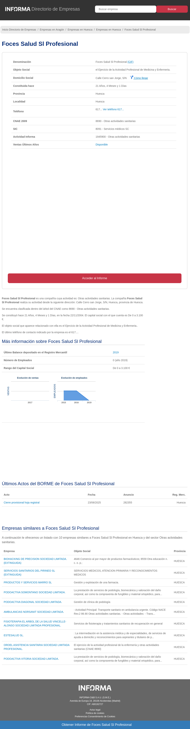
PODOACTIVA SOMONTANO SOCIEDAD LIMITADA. (34, 592)
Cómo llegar (139, 78)
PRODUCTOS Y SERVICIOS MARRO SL (28, 582)
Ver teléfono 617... (113, 109)
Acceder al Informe (94, 278)
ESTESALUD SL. (14, 635)
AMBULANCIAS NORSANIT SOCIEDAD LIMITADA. (34, 611)
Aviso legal (95, 710)
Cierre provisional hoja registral (22, 502)
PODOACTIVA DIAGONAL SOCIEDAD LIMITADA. (33, 601)
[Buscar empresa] (125, 9)
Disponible (102, 144)
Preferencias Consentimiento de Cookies (95, 716)
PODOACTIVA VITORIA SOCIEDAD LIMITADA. (31, 658)
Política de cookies (95, 713)
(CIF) (130, 61)
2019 (116, 352)
